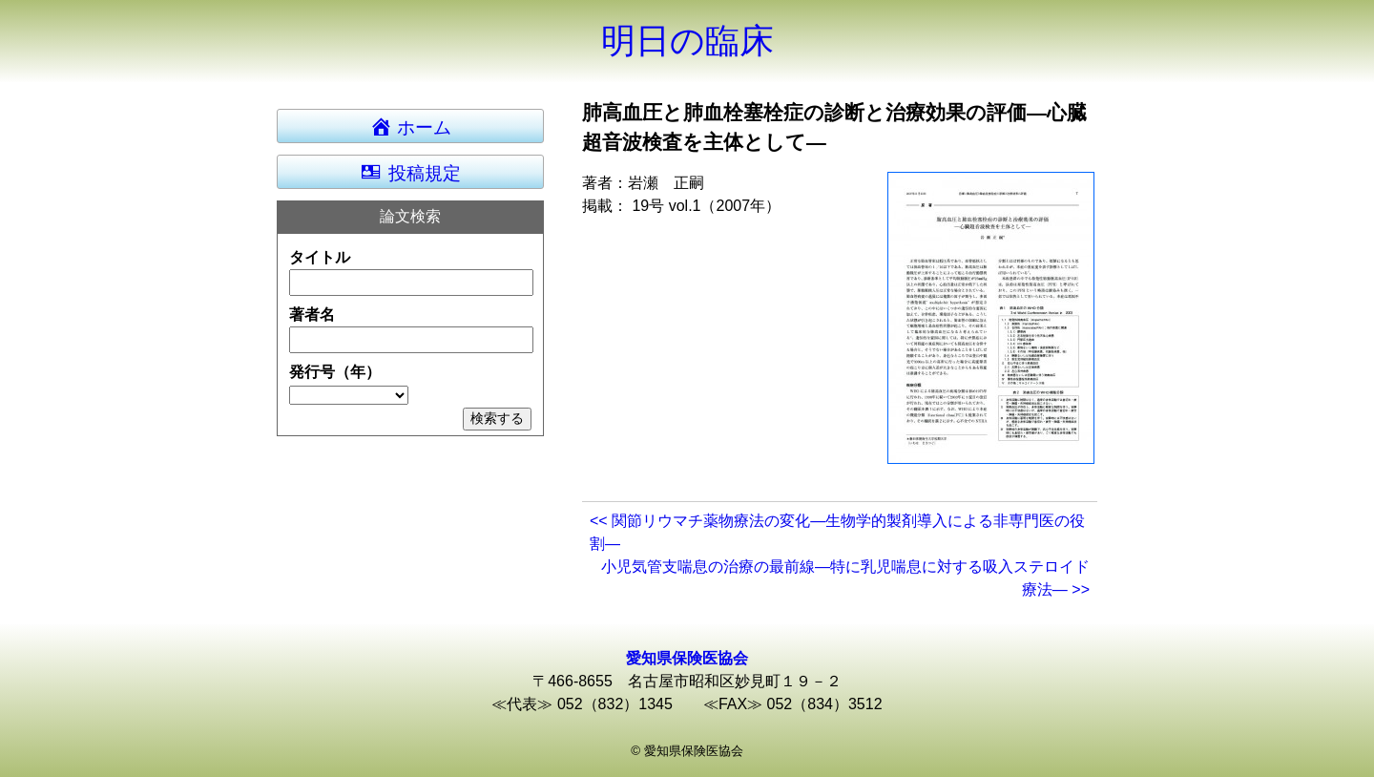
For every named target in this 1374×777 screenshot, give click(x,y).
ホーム (419, 126)
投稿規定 (410, 171)
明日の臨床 (687, 40)
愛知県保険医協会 (687, 658)
